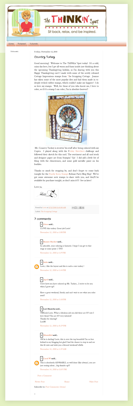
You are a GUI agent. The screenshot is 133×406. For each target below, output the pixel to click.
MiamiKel (47, 335)
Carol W (47, 358)
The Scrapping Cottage (49, 211)
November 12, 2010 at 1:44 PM (53, 270)
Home (11, 43)
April (45, 279)
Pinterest (22, 43)
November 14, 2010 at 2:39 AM (53, 349)
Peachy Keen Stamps (58, 173)
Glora (45, 224)
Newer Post (40, 381)
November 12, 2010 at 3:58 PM (53, 299)
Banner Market (50, 241)
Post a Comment (45, 375)
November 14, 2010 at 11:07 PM (53, 369)
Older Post (93, 381)
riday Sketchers (77, 151)
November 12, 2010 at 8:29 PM (53, 325)
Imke (45, 262)
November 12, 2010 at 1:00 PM (53, 232)
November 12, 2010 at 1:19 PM (53, 252)
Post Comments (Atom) (56, 387)
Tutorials (34, 43)
